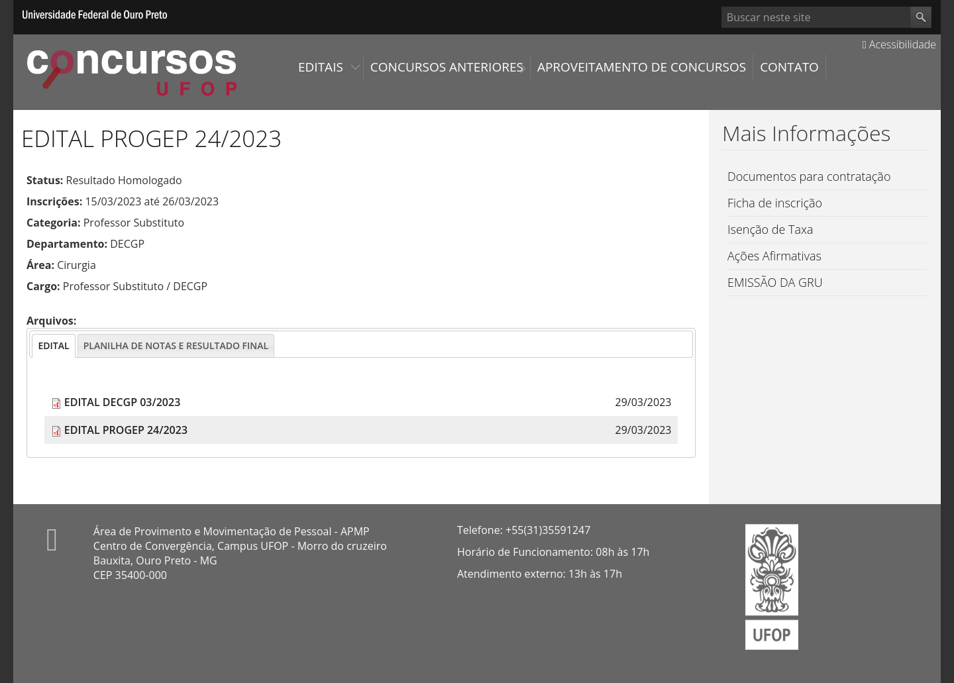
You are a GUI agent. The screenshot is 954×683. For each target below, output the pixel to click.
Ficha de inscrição (774, 203)
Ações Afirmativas (774, 256)
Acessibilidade (899, 44)
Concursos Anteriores (446, 67)
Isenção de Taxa (770, 229)
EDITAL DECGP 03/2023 (122, 402)
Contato (789, 67)
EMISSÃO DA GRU (775, 282)
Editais (320, 67)
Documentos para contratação (808, 176)
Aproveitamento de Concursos (641, 67)
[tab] (53, 346)
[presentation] (53, 346)
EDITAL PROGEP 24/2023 (125, 430)
